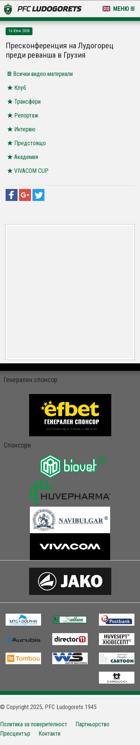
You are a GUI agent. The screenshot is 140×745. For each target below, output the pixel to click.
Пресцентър (15, 733)
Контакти (49, 733)
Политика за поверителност (33, 724)
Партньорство (92, 724)
